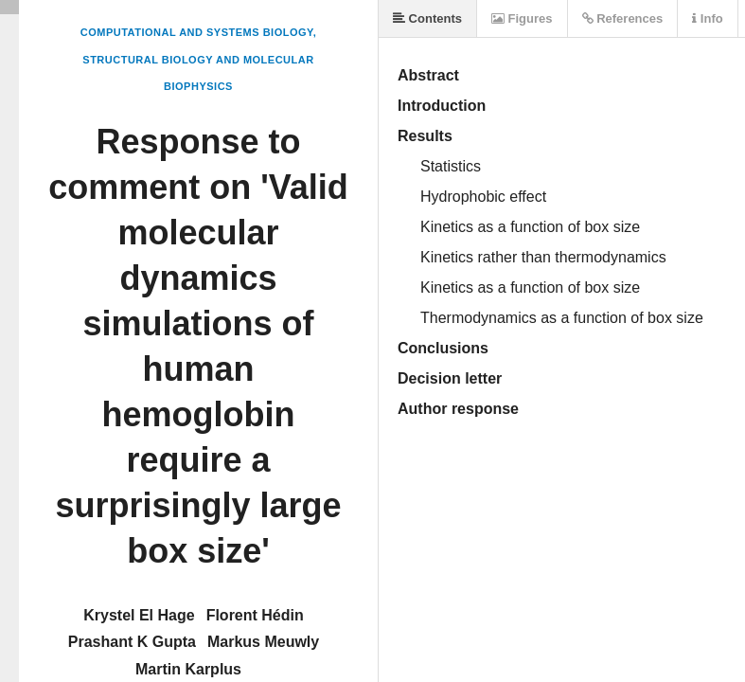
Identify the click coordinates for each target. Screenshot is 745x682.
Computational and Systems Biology (196, 32)
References (623, 18)
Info (707, 18)
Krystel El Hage (138, 615)
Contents (427, 18)
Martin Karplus (188, 669)
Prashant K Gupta (132, 642)
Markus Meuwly (263, 642)
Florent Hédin (255, 615)
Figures (522, 18)
